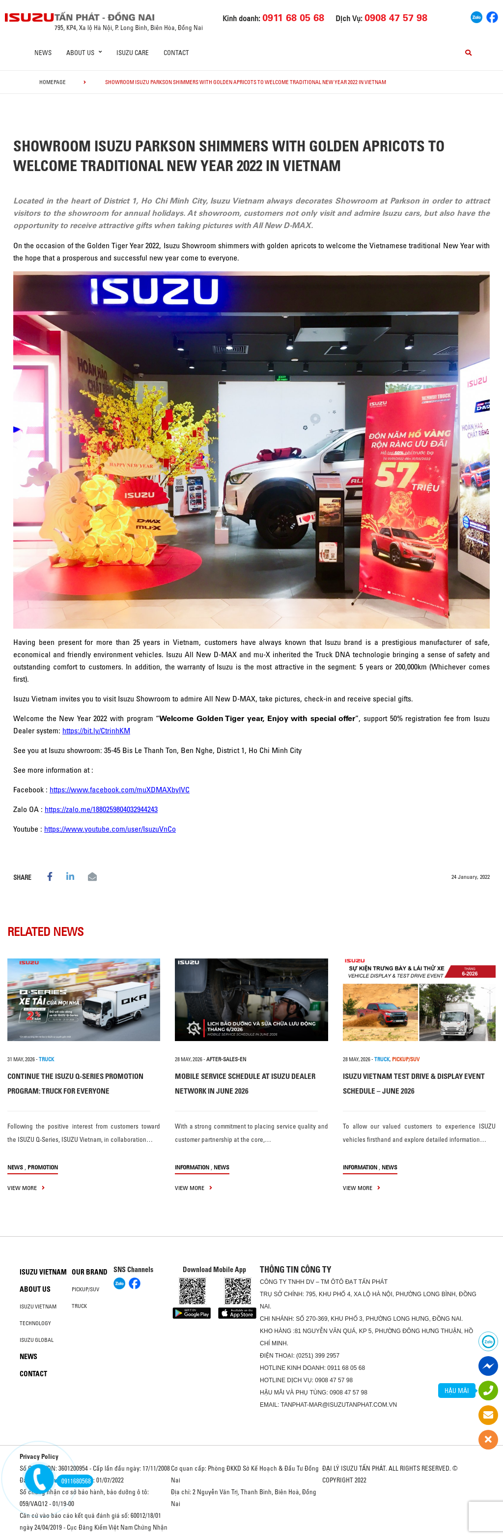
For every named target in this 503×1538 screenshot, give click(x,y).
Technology (35, 1323)
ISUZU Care (132, 53)
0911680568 (73, 1481)
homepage (52, 82)
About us (35, 1289)
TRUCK (46, 1059)
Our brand (90, 1272)
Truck (79, 1306)
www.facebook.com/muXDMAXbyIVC (130, 789)
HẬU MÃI (457, 1390)
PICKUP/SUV (405, 1059)
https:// (73, 730)
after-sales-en (226, 1059)
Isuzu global (37, 1339)
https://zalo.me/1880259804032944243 (101, 809)
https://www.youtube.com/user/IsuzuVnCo (110, 829)
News (43, 53)
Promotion (43, 1167)
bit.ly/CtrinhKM (107, 730)
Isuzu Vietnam (43, 1272)
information (192, 1167)
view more (26, 1187)
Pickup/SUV (85, 1289)
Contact (176, 53)
